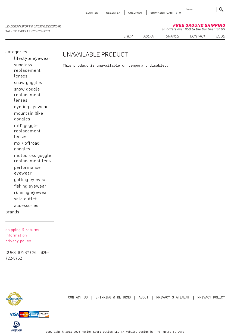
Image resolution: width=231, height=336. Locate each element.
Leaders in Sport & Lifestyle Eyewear (33, 26)
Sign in (92, 13)
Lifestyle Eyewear (32, 58)
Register (113, 13)
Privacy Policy (211, 297)
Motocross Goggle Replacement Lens (32, 158)
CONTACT (197, 37)
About (143, 297)
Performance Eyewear (27, 170)
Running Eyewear (31, 192)
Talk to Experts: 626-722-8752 (27, 31)
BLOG (220, 37)
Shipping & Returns (113, 297)
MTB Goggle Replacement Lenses (27, 131)
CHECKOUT (135, 13)
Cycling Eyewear (31, 106)
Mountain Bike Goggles (28, 116)
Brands (172, 37)
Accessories (26, 205)
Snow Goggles (28, 82)
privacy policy (18, 241)
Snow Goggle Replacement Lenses (27, 94)
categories (16, 51)
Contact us (78, 297)
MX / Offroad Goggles (27, 146)
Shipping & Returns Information (22, 233)
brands (12, 211)
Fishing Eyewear (30, 186)
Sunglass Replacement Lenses (27, 70)
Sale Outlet (25, 198)
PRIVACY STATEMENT (172, 297)
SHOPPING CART (162, 13)
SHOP (128, 37)
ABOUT (149, 37)
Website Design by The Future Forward (155, 332)
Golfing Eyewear (30, 179)
